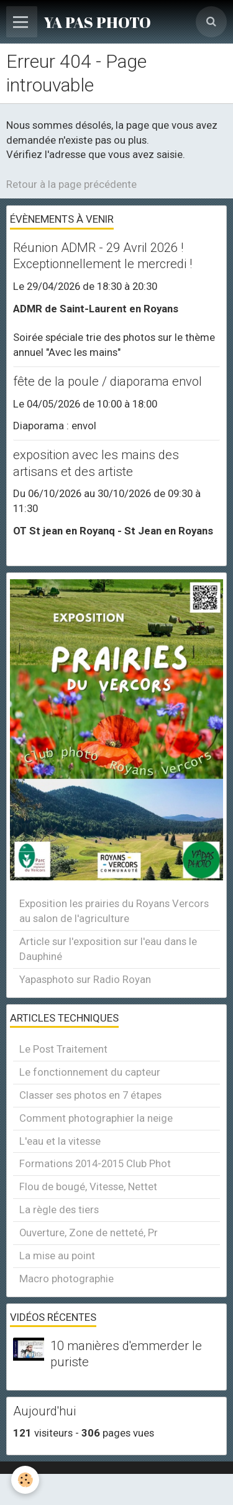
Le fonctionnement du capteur (89, 1072)
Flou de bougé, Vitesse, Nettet (88, 1186)
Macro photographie (66, 1278)
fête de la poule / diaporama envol (107, 381)
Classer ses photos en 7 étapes (90, 1095)
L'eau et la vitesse (60, 1141)
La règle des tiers (59, 1209)
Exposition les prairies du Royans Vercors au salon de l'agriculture (114, 911)
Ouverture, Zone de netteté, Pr (88, 1232)
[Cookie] (25, 1480)
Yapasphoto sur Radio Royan (85, 979)
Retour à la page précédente (71, 184)
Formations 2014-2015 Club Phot (95, 1163)
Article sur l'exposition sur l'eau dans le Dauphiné (108, 948)
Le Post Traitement (63, 1049)
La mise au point (57, 1255)
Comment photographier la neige (96, 1118)
